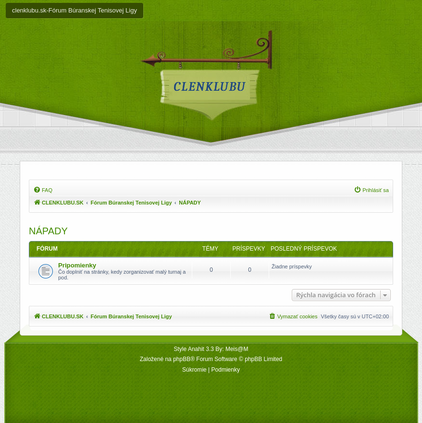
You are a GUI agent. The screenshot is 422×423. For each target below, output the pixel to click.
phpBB (181, 359)
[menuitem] (42, 190)
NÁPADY (48, 231)
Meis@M (236, 349)
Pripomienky (77, 265)
